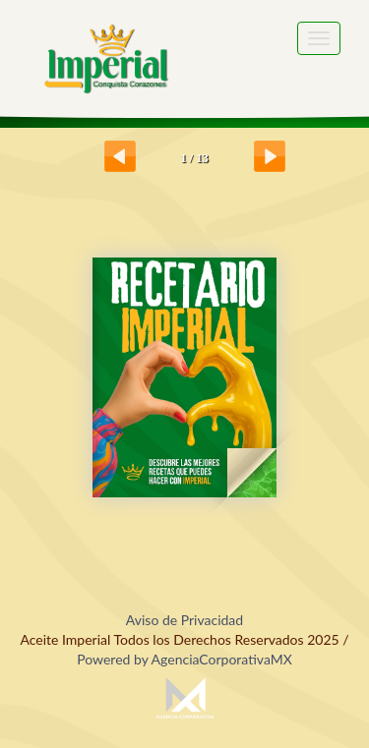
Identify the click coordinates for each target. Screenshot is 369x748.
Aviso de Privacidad (184, 619)
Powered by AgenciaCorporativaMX (184, 659)
